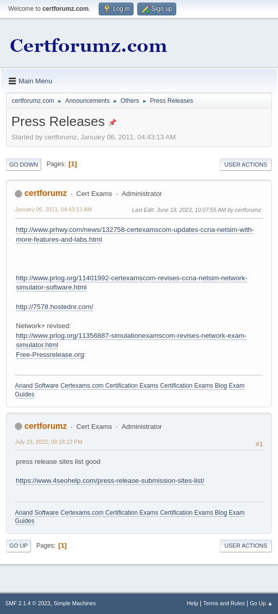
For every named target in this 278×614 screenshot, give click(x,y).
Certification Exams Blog (193, 385)
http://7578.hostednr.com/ (54, 307)
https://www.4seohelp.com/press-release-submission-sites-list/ (110, 480)
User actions (246, 164)
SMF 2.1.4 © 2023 (27, 603)
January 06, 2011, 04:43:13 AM (53, 209)
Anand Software (37, 385)
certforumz (45, 193)
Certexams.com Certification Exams (109, 385)
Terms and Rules (224, 603)
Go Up (18, 546)
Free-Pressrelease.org (50, 354)
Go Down (23, 164)
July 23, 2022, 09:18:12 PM (48, 442)
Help (192, 603)
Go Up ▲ (261, 603)
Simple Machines (74, 603)
